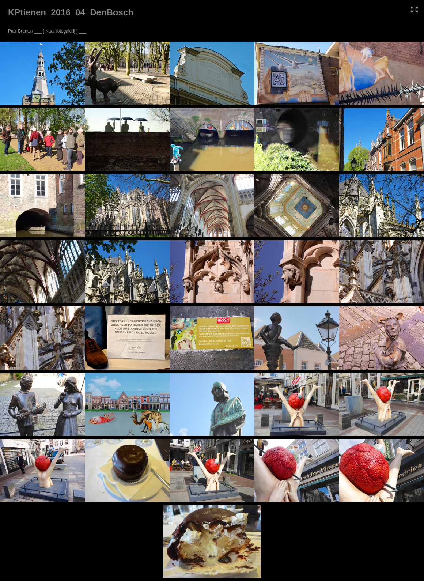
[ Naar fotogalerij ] (60, 31)
